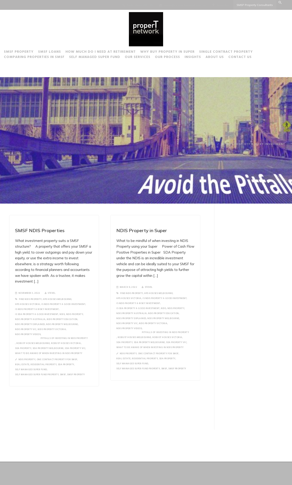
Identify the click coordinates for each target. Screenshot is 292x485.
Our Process (175, 58)
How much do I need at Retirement (108, 52)
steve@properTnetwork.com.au (185, 5)
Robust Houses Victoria (66, 343)
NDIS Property (74, 314)
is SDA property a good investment (36, 314)
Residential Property (44, 364)
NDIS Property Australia (30, 319)
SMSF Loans (57, 52)
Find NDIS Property (30, 299)
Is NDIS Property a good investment (63, 304)
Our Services (145, 58)
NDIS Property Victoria (52, 329)
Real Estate (22, 364)
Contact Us (247, 58)
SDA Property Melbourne (48, 348)
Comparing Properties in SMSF (41, 58)
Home (210, 144)
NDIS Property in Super (141, 230)
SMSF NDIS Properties (40, 230)
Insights (200, 58)
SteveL (50, 293)
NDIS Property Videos (28, 334)
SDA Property (23, 348)
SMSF (63, 374)
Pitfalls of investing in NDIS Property (64, 338)
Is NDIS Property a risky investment (37, 309)
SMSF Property (26, 52)
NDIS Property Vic (25, 329)
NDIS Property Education (62, 319)
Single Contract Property (233, 52)
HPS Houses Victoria (27, 304)
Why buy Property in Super (175, 52)
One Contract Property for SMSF (57, 359)
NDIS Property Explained (30, 324)
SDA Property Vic (75, 348)
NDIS (62, 314)
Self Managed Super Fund (102, 58)
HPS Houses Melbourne (57, 299)
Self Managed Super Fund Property (37, 374)
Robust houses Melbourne (33, 343)
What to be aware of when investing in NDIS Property (48, 353)
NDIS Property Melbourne (62, 324)
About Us (222, 58)
